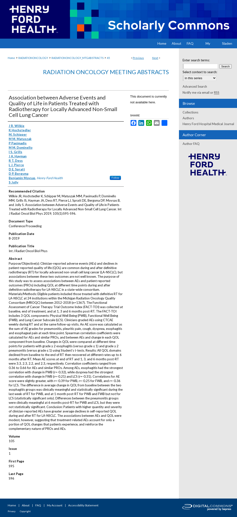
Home (11, 57)
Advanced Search (195, 86)
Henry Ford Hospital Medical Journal (208, 124)
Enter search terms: (196, 60)
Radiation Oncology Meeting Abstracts (106, 71)
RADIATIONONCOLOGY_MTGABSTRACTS (78, 57)
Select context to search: (200, 72)
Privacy (11, 511)
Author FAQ (191, 144)
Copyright (25, 511)
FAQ (38, 505)
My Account (54, 505)
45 (108, 57)
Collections (190, 112)
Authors (188, 118)
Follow (115, 177)
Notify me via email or (201, 92)
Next (155, 57)
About (26, 505)
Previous (138, 57)
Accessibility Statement (83, 505)
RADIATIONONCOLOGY (33, 57)
